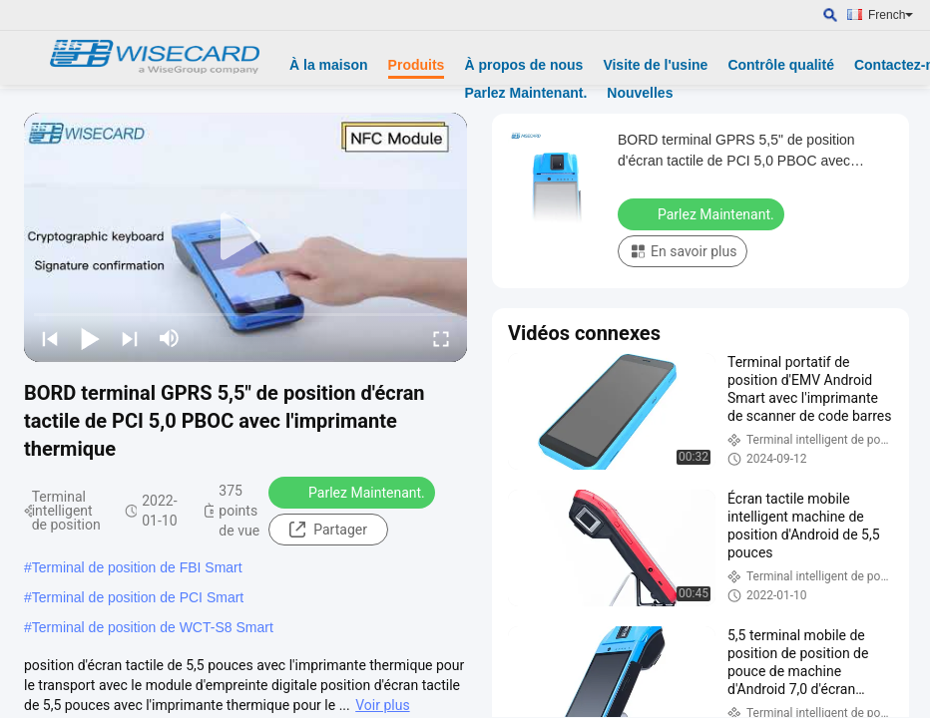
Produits (416, 65)
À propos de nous (523, 65)
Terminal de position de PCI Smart (137, 597)
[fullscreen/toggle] (441, 338)
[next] (130, 338)
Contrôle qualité (780, 65)
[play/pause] (90, 338)
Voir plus (382, 705)
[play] (245, 237)
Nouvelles (640, 93)
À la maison (328, 65)
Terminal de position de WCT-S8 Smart (152, 627)
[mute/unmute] (170, 338)
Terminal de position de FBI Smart (137, 567)
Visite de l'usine (655, 65)
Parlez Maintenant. (525, 93)
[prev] (50, 338)
